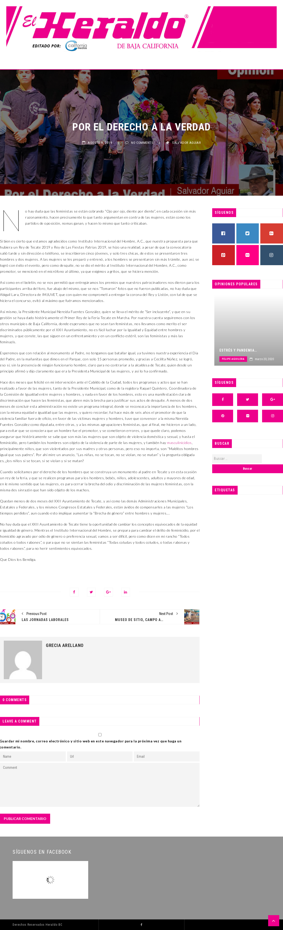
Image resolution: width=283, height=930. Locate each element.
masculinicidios (179, 442)
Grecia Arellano (65, 645)
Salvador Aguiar (186, 143)
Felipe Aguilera (253, 359)
